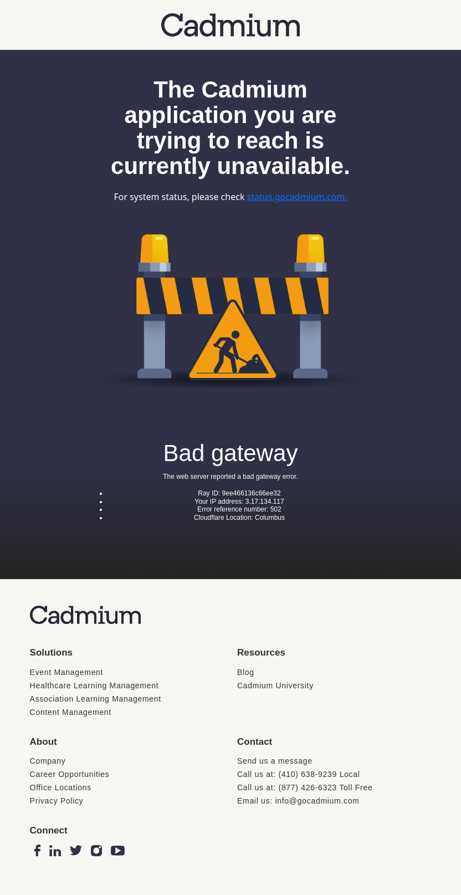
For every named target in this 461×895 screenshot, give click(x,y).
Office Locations (60, 787)
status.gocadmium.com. (297, 197)
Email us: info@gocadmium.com (298, 800)
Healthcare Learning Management (94, 685)
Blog (245, 672)
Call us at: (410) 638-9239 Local (298, 774)
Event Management (67, 672)
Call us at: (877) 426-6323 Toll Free (304, 787)
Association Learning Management (95, 698)
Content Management (70, 712)
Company (48, 760)
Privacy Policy (57, 800)
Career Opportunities (70, 774)
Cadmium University (275, 685)
